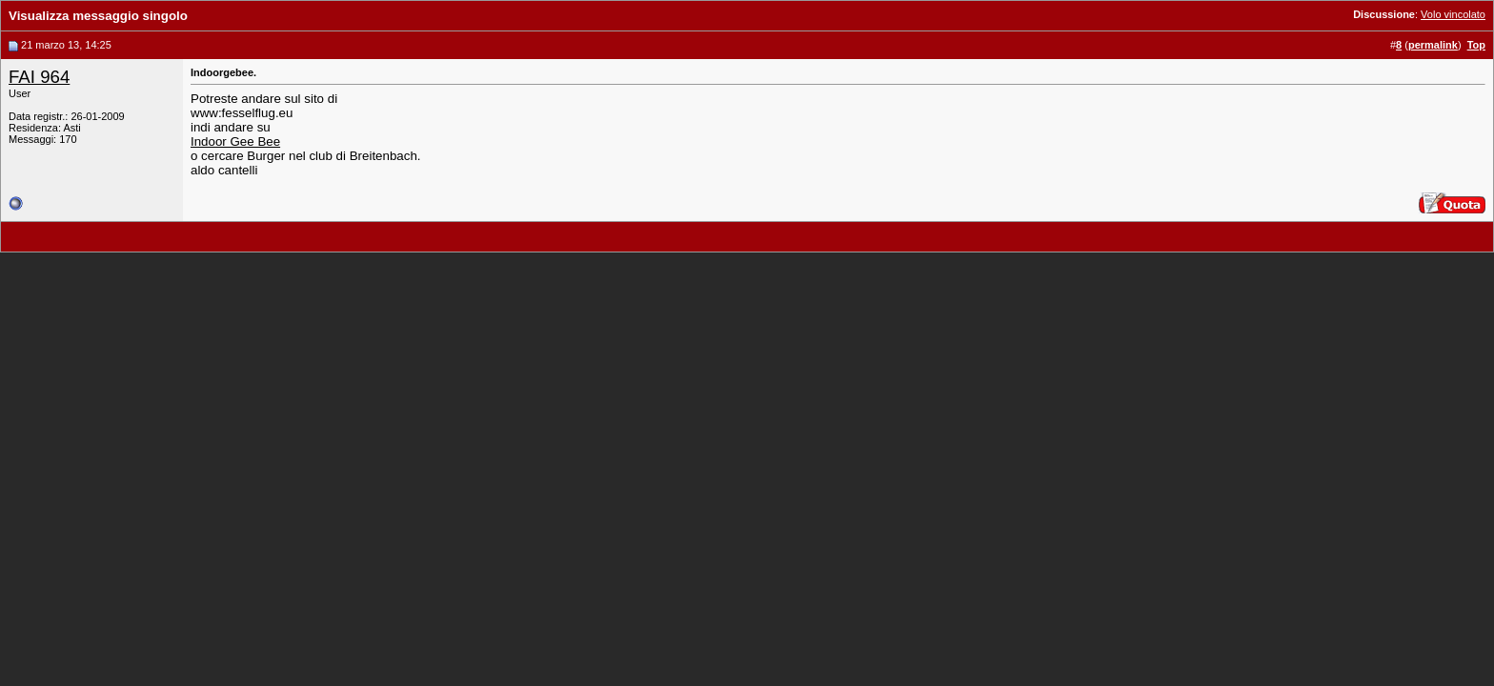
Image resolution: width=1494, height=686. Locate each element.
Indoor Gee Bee (235, 141)
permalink (1433, 44)
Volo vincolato (1453, 14)
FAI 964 (39, 77)
